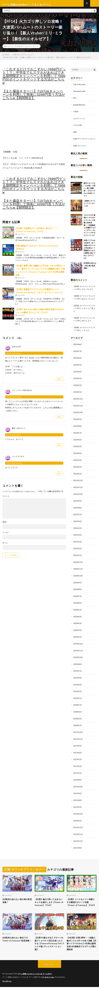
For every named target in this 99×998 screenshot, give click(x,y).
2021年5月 (77, 532)
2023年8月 (77, 351)
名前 (4, 524)
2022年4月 (77, 458)
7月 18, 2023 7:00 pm (13, 399)
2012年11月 (78, 841)
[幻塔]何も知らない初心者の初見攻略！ (90, 270)
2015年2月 (77, 808)
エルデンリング (79, 120)
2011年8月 (77, 848)
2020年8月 (77, 593)
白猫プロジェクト (80, 150)
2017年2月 (77, 768)
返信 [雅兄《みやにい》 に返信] (59, 448)
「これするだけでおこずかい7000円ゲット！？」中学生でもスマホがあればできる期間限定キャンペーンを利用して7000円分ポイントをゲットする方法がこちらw (34, 78)
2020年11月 (78, 572)
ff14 (75, 100)
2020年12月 (78, 566)
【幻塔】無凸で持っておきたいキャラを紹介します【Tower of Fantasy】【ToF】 (49, 905)
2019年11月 (78, 653)
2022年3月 (77, 465)
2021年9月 (77, 505)
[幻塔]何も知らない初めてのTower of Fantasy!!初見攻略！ (16, 947)
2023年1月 (77, 398)
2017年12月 (78, 734)
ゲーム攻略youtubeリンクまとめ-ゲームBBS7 (36, 985)
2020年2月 (77, 633)
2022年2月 (77, 472)
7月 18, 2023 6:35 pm (13, 356)
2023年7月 (77, 357)
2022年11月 (78, 411)
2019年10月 (78, 660)
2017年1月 (77, 774)
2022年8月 (77, 431)
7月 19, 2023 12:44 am (14, 466)
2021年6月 (77, 525)
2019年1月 (77, 700)
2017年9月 (77, 747)
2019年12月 (78, 646)
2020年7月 (77, 599)
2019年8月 (77, 667)
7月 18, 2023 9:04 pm (13, 437)
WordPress (7, 992)
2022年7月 (77, 438)
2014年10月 (78, 815)
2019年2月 (77, 694)
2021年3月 (77, 546)
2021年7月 (77, 519)
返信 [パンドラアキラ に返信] (59, 476)
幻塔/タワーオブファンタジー (27, 48)
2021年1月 (77, 559)
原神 (75, 134)
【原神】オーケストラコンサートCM (89, 207)
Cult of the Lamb (80, 87)
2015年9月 (77, 794)
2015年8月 (77, 801)
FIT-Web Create (48, 988)
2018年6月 (77, 714)
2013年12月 (78, 828)
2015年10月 (78, 788)
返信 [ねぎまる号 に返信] (59, 381)
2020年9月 (77, 586)
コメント (6, 498)
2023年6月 (77, 364)
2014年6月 (77, 821)
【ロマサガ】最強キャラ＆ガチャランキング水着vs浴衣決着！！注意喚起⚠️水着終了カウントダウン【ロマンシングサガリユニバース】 (90, 229)
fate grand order (79, 93)
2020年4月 (77, 620)
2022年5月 (77, 451)
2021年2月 (77, 552)
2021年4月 (77, 539)
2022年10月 (78, 418)
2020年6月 (77, 606)
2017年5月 (77, 761)
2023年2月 (77, 391)
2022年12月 (78, 404)
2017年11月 (78, 741)
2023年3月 (77, 384)
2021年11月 (78, 492)
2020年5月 (77, 613)
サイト (5, 545)
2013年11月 (78, 835)
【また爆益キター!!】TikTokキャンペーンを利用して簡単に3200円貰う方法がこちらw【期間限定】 (33, 97)
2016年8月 (77, 781)
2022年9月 (77, 425)
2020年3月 (77, 626)
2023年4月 (77, 377)
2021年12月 (78, 485)
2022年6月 (77, 445)
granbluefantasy (79, 107)
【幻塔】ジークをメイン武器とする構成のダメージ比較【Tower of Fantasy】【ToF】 (81, 905)
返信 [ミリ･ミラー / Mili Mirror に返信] (59, 419)
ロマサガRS (78, 127)
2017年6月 (77, 754)
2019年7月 (77, 673)
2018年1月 (77, 727)
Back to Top (49, 976)
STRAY (76, 114)
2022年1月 (77, 478)
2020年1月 (77, 640)
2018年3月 (77, 720)
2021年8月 (77, 512)
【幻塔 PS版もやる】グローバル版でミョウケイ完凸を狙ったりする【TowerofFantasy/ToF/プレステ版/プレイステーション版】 (49, 952)
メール (5, 535)
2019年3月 (77, 687)
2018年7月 (77, 707)
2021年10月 (78, 499)
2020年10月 (78, 579)
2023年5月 (77, 371)
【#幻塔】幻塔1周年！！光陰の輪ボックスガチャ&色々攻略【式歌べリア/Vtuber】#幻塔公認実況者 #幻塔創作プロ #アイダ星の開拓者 (81, 952)
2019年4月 (77, 680)
